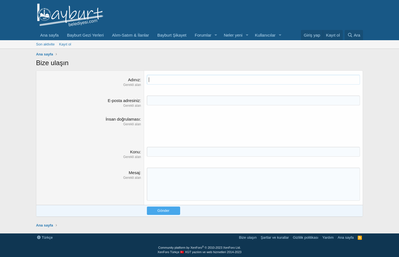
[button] (216, 35)
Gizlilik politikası (305, 237)
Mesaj (134, 172)
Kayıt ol (65, 44)
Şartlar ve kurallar (275, 237)
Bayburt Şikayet (171, 35)
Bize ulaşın (248, 237)
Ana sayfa (49, 35)
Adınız (134, 79)
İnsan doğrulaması (123, 119)
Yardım (328, 237)
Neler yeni (233, 35)
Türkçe (45, 237)
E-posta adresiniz (124, 100)
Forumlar (203, 35)
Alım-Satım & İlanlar (130, 35)
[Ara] (354, 35)
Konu (135, 151)
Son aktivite (45, 44)
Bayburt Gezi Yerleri (85, 35)
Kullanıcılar (265, 35)
